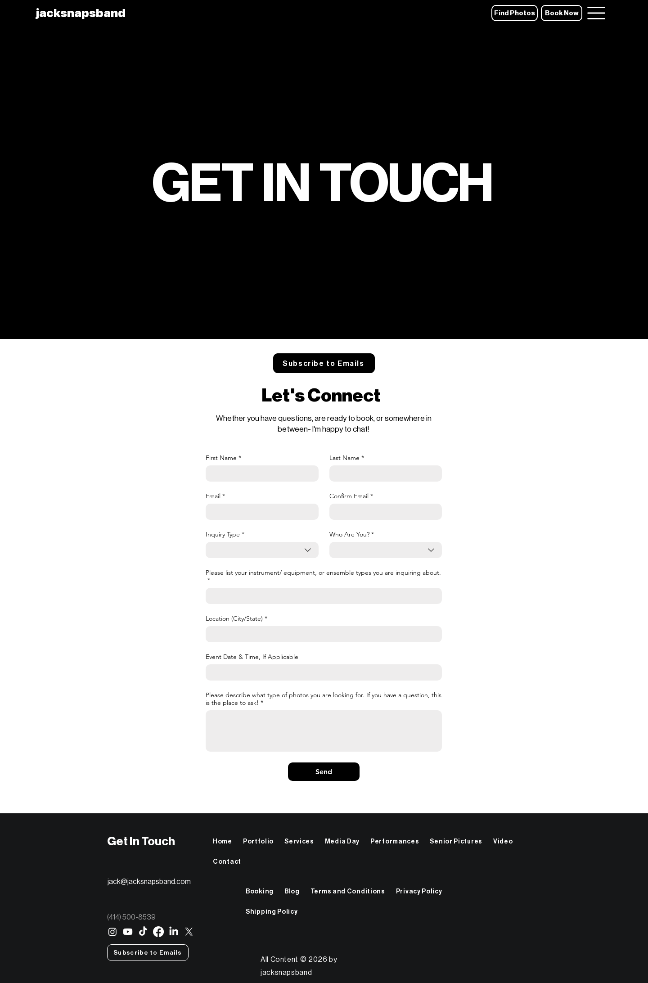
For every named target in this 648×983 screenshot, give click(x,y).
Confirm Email (351, 496)
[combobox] (262, 550)
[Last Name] (383, 473)
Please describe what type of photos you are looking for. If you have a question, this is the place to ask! (323, 699)
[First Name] (259, 473)
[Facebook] (158, 931)
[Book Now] (561, 13)
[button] (324, 363)
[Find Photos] (514, 13)
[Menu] (596, 13)
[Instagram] (112, 931)
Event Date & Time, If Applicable (252, 657)
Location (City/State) (236, 618)
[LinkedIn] (173, 931)
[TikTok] (143, 931)
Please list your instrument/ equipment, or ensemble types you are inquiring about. (323, 576)
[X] (189, 931)
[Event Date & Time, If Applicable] (321, 672)
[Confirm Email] (383, 512)
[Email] (259, 512)
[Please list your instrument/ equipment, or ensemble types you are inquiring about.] (321, 596)
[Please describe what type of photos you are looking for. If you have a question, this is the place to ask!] (324, 731)
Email (215, 496)
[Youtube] (127, 931)
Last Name (346, 458)
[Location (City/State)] (321, 634)
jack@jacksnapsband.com (149, 881)
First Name (223, 458)
